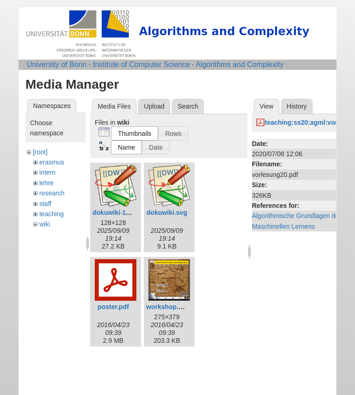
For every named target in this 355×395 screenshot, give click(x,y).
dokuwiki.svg (167, 212)
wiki (44, 224)
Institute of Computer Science (141, 64)
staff (45, 203)
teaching (51, 214)
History (297, 106)
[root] (40, 152)
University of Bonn (57, 64)
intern (47, 172)
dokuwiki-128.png (119, 212)
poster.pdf (113, 306)
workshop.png (168, 306)
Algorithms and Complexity (239, 64)
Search (188, 106)
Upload (154, 106)
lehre (46, 183)
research (51, 193)
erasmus (51, 162)
